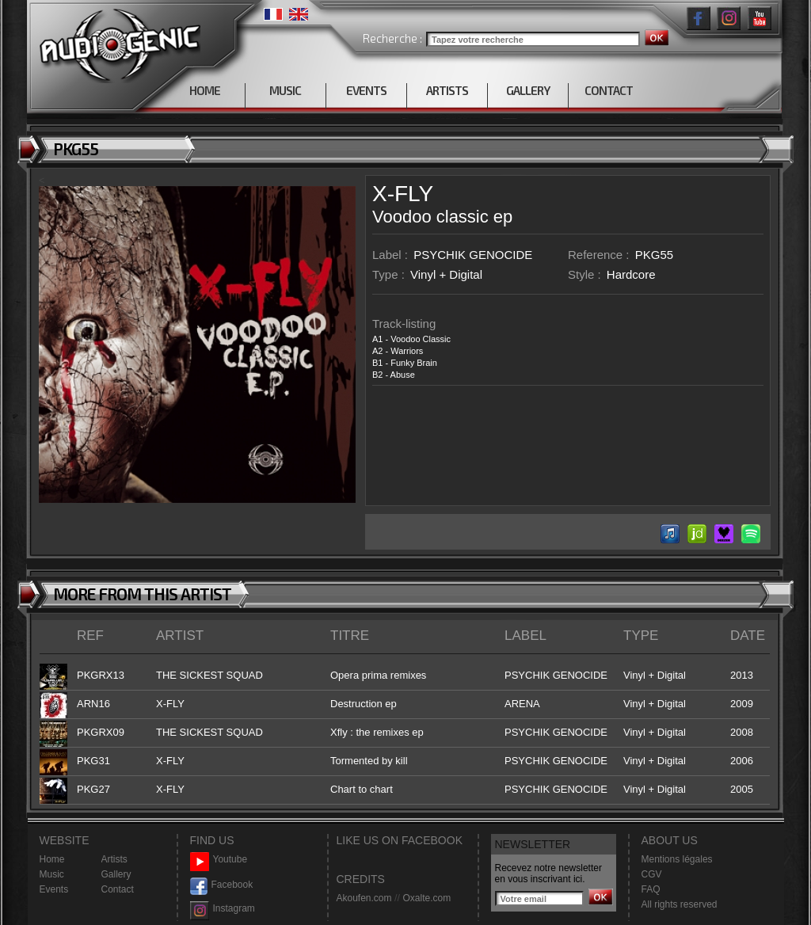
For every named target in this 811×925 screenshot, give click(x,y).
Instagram (222, 908)
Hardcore (631, 274)
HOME (204, 90)
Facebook (221, 885)
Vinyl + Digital (446, 274)
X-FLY (402, 193)
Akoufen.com (364, 898)
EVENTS (366, 90)
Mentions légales (677, 859)
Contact (117, 889)
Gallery (116, 874)
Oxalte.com (426, 898)
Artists (114, 859)
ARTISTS (447, 90)
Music (52, 874)
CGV (652, 874)
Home (52, 859)
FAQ (651, 889)
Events (54, 889)
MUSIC (285, 90)
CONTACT (608, 90)
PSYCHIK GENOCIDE (472, 254)
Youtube (219, 859)
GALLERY (528, 90)
